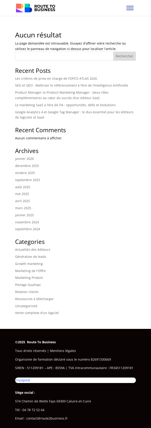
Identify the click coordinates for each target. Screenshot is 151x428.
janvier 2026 (24, 158)
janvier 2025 (24, 215)
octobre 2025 (25, 173)
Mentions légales (63, 351)
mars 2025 (23, 208)
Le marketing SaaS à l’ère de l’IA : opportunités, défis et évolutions (65, 105)
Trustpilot (22, 380)
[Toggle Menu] (130, 8)
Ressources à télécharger (34, 299)
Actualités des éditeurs (32, 249)
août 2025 (22, 187)
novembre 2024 (27, 222)
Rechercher (124, 56)
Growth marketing (29, 264)
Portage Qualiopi (28, 285)
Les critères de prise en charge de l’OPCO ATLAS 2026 (56, 78)
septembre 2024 (27, 229)
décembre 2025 (27, 166)
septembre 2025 (27, 180)
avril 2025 (22, 201)
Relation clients (27, 292)
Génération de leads (30, 256)
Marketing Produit (29, 277)
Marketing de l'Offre (30, 271)
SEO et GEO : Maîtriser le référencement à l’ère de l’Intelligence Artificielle (71, 85)
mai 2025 (22, 194)
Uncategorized (26, 306)
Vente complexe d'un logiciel (37, 313)
